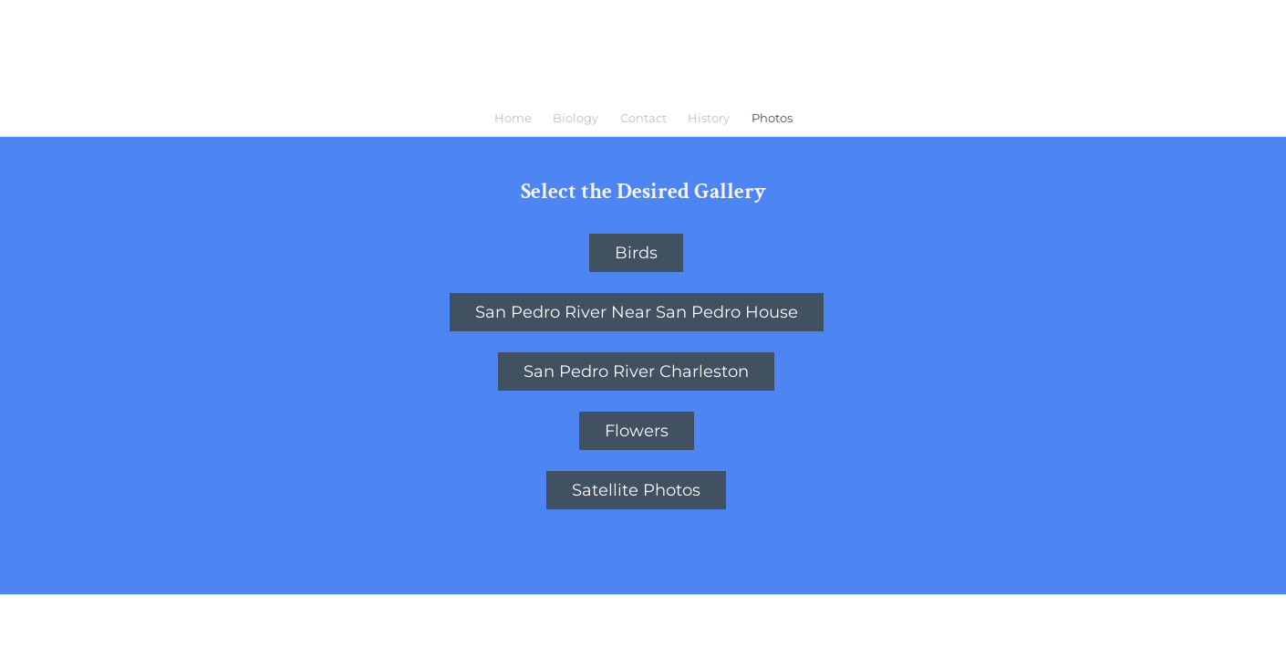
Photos (772, 117)
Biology (575, 117)
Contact (643, 117)
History (709, 117)
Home (513, 117)
